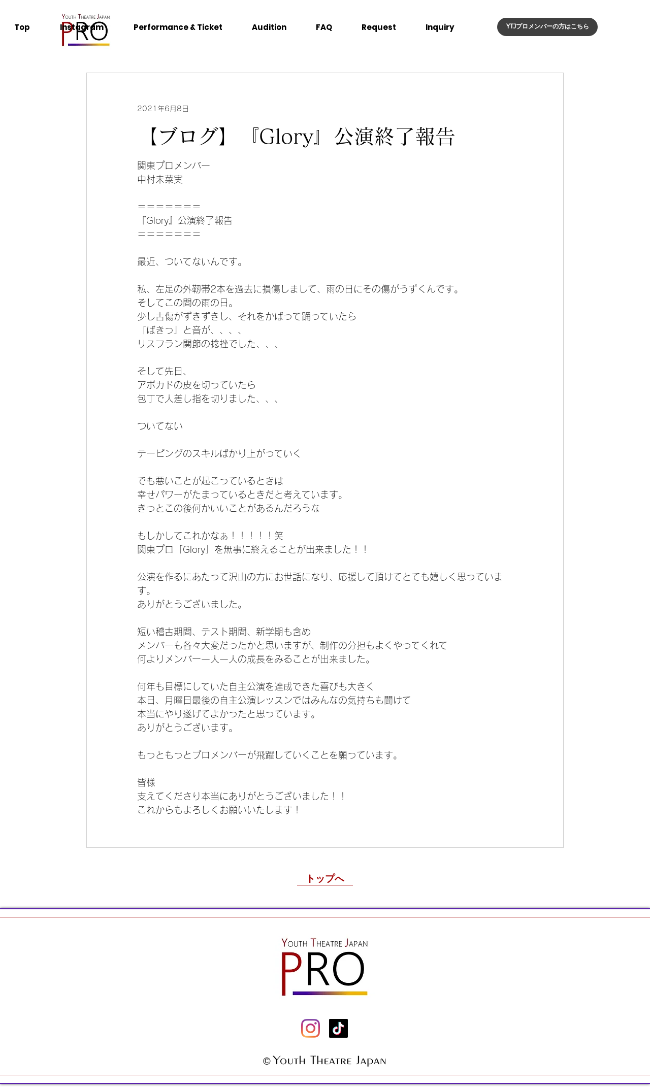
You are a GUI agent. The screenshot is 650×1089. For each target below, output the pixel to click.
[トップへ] (325, 877)
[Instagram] (310, 1028)
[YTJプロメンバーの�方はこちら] (547, 27)
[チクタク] (338, 1028)
